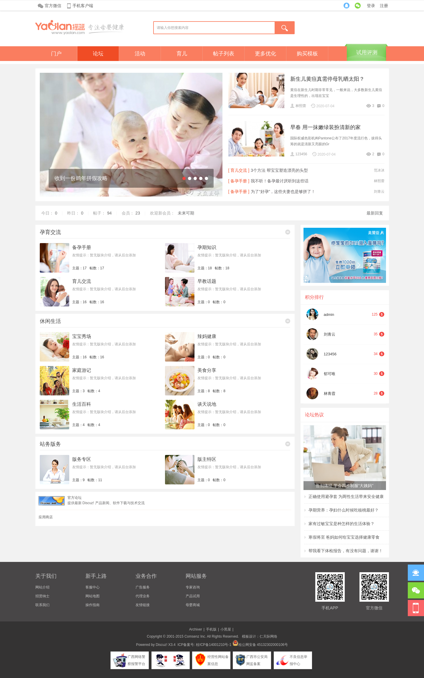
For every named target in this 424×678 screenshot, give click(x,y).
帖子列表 (223, 54)
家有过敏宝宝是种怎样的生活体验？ (341, 523)
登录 (371, 5)
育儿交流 (81, 281)
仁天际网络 (268, 636)
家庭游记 (81, 370)
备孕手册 (81, 247)
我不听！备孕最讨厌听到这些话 (279, 181)
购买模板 (307, 54)
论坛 (98, 54)
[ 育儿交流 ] (239, 170)
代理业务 (143, 596)
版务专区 (81, 459)
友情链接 (143, 605)
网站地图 (92, 596)
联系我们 (42, 605)
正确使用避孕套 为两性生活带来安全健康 (346, 496)
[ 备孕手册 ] (239, 181)
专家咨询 (193, 587)
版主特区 (206, 459)
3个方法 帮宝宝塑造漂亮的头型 (279, 170)
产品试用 (193, 596)
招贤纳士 (42, 596)
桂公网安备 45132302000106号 (260, 645)
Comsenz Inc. (195, 636)
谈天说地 (206, 404)
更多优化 (265, 54)
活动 (140, 54)
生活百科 (81, 404)
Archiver (195, 629)
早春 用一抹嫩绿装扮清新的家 (325, 127)
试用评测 (366, 52)
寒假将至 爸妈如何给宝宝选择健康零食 (344, 537)
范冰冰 (379, 170)
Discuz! (161, 645)
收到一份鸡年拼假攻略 (81, 178)
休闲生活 (50, 321)
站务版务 (50, 444)
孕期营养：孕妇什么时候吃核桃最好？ (343, 510)
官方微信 (53, 5)
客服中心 (92, 587)
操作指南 (92, 605)
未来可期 (186, 213)
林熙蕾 (301, 106)
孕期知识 (206, 247)
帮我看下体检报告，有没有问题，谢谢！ (345, 550)
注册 (384, 5)
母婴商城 (193, 605)
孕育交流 (50, 232)
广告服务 (143, 587)
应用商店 (46, 517)
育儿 (181, 54)
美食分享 (206, 370)
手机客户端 (82, 5)
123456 (301, 154)
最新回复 (375, 213)
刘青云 (379, 191)
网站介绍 (42, 587)
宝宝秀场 (81, 336)
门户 (56, 54)
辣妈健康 (206, 336)
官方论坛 (74, 498)
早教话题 (206, 281)
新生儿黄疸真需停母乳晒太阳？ (327, 79)
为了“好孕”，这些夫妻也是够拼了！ (283, 191)
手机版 (211, 629)
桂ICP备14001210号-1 (213, 645)
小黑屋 (225, 629)
